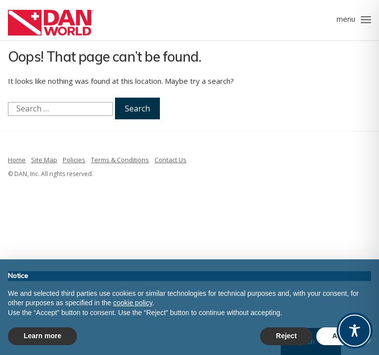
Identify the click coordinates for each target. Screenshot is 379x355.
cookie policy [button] (132, 303)
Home (17, 159)
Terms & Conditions (120, 159)
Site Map (44, 159)
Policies (74, 159)
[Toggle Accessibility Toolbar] (355, 331)
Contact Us (170, 159)
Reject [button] (286, 336)
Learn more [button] (42, 336)
